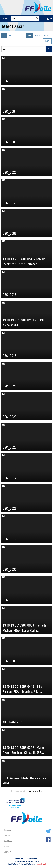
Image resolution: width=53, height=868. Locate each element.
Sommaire (7, 851)
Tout (29, 36)
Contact (7, 835)
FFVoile (38, 7)
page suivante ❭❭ (35, 791)
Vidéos (37, 36)
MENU (5, 18)
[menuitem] (49, 19)
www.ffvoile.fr (41, 864)
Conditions (8, 841)
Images (47, 41)
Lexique (6, 846)
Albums (46, 36)
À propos (7, 830)
